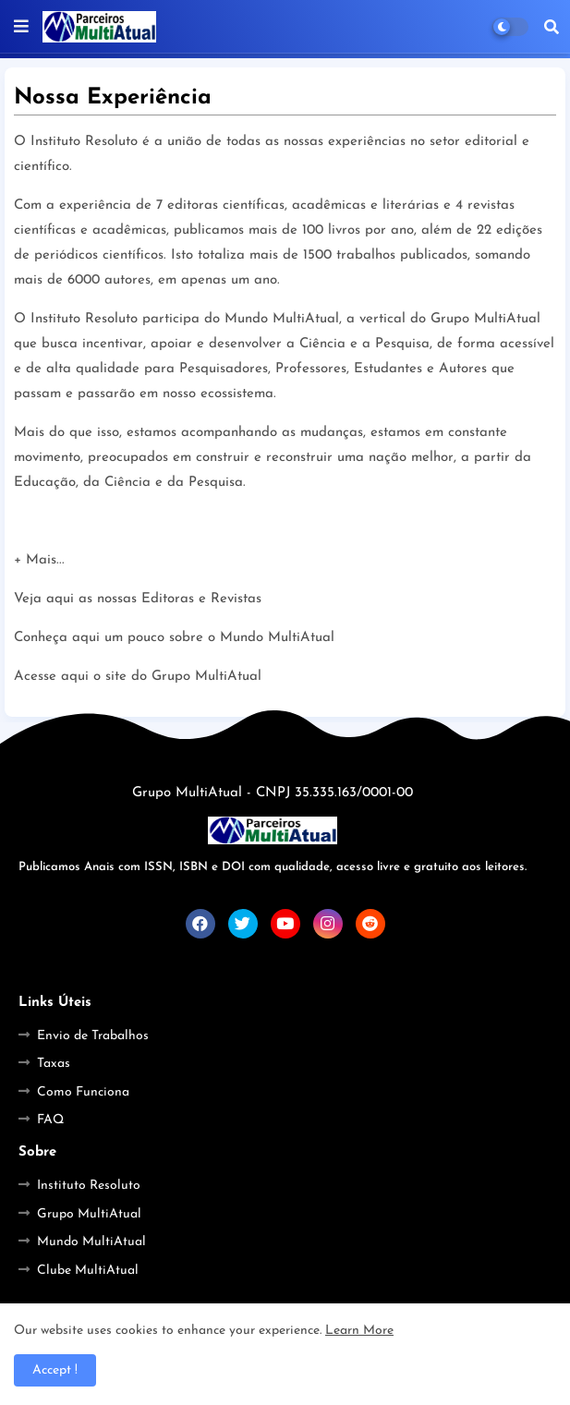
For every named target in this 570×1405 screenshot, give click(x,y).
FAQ (50, 1120)
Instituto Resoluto (88, 1186)
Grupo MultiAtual (89, 1214)
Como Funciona (83, 1092)
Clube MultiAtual (88, 1271)
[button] (551, 26)
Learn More (359, 1331)
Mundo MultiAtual (91, 1242)
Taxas (53, 1064)
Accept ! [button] (55, 1370)
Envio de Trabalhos (93, 1036)
